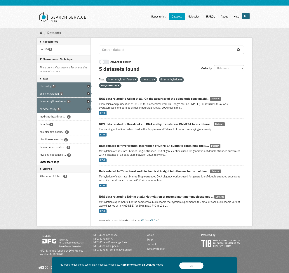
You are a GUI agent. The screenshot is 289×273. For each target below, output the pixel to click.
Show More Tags (49, 162)
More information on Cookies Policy (142, 264)
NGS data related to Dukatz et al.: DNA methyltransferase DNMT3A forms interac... (156, 124)
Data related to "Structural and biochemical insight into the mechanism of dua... (154, 171)
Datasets (177, 16)
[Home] (41, 33)
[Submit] (239, 50)
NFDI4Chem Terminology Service (112, 249)
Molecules (194, 16)
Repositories (158, 16)
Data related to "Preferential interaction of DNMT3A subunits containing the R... (154, 146)
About (224, 16)
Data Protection (156, 248)
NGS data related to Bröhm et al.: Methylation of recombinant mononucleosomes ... (156, 196)
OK (191, 265)
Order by (206, 68)
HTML (102, 113)
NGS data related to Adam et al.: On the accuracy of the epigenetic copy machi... (154, 99)
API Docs (154, 220)
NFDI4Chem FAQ (103, 238)
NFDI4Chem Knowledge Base (110, 242)
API (142, 220)
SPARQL (210, 16)
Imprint (151, 244)
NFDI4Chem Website (105, 235)
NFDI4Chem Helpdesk (106, 246)
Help (236, 16)
